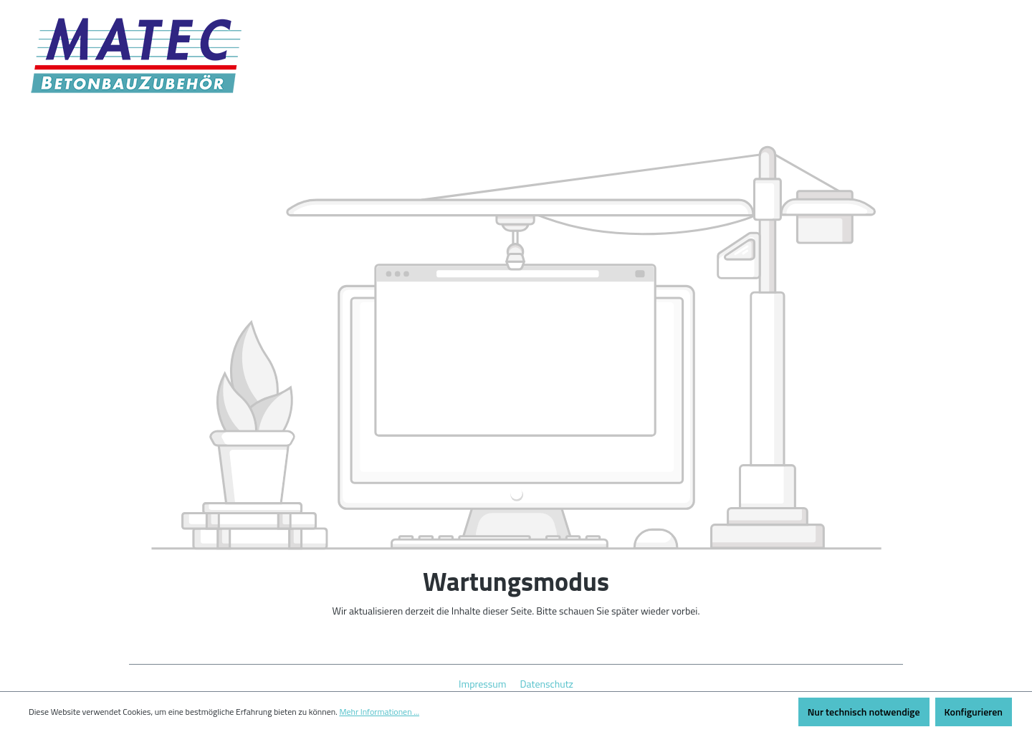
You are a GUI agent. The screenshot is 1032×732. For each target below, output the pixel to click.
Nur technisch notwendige (864, 711)
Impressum (484, 683)
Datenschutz (546, 683)
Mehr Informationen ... (379, 711)
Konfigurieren (974, 711)
